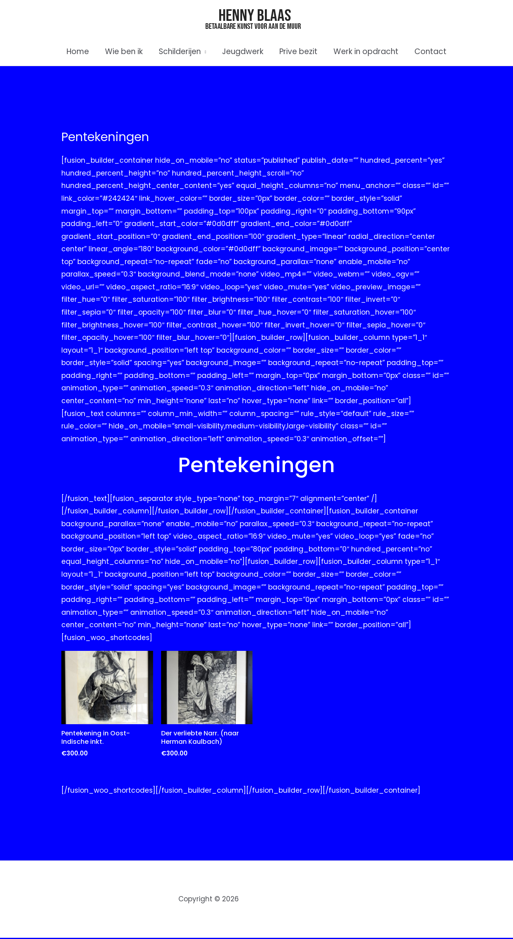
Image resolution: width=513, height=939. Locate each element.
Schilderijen (181, 51)
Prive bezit (298, 51)
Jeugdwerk (242, 51)
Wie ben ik (125, 51)
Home (80, 51)
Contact (428, 51)
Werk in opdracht (364, 51)
